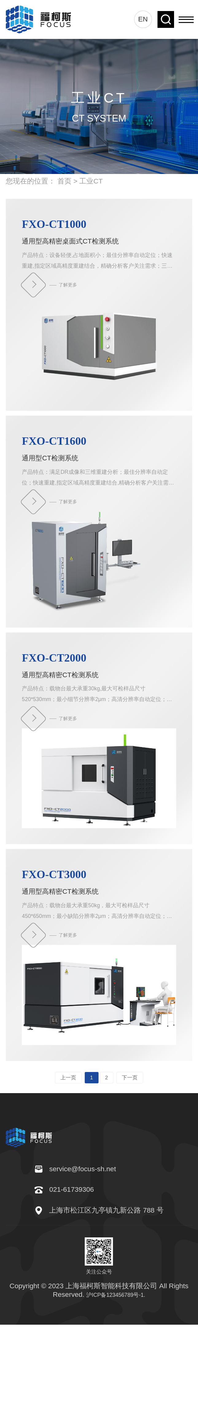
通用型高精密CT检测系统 (99, 702)
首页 (64, 181)
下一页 (138, 1145)
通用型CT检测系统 (99, 469)
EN (143, 19)
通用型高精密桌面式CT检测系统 (99, 235)
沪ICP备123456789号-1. (115, 1373)
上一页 (59, 1145)
